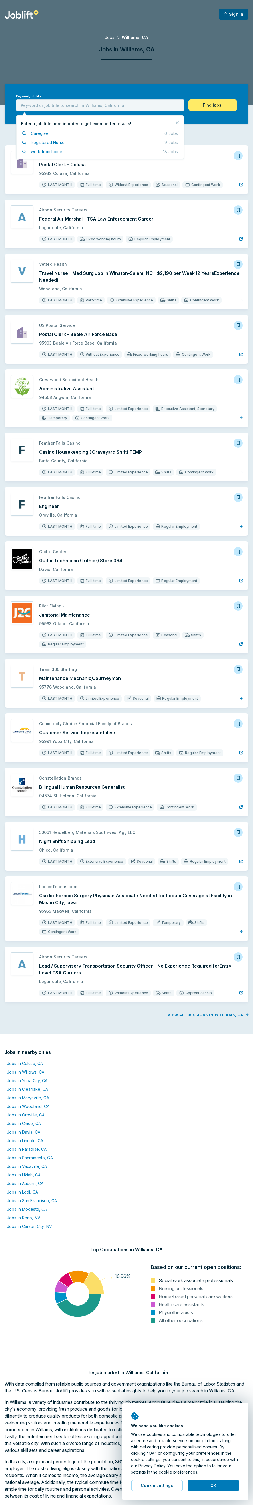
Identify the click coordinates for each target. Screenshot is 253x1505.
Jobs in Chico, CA (24, 1123)
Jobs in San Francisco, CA (32, 1200)
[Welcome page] (22, 14)
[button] (212, 105)
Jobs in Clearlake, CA (27, 1089)
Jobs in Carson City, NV (29, 1226)
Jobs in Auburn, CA (25, 1183)
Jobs (109, 37)
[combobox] (100, 105)
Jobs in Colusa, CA (25, 1063)
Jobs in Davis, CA (23, 1132)
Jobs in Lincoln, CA (25, 1140)
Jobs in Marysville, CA (28, 1097)
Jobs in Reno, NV (23, 1217)
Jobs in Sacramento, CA (30, 1157)
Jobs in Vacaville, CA (27, 1166)
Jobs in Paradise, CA (27, 1149)
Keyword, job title (28, 96)
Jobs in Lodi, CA (22, 1192)
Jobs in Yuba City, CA (27, 1080)
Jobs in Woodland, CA (28, 1106)
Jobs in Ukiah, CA (24, 1174)
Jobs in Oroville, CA (26, 1114)
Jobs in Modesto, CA (27, 1209)
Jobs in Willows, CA (25, 1072)
